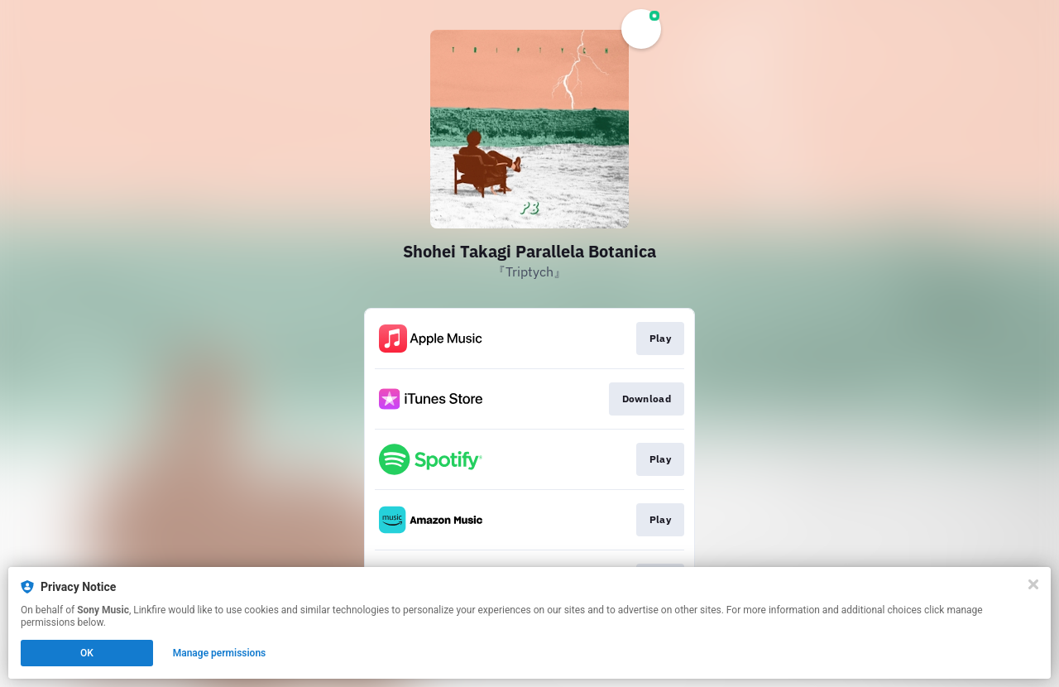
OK (86, 653)
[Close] (1033, 584)
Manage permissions (219, 653)
